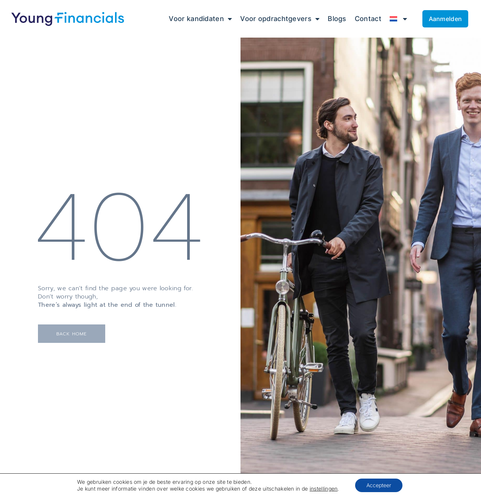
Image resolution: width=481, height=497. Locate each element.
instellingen (325, 488)
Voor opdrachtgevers (279, 19)
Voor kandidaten (200, 19)
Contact (368, 19)
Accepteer (381, 485)
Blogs (337, 19)
